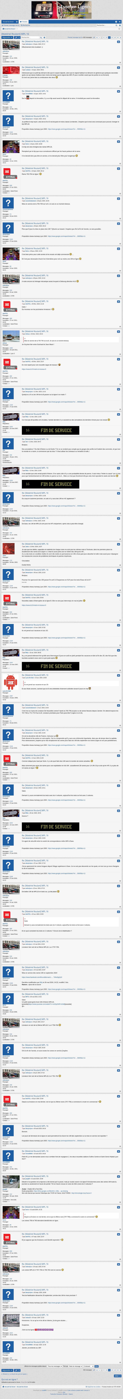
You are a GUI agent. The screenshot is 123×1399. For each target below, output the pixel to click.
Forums (24, 22)
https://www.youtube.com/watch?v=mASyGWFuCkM (46, 1004)
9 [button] (103, 37)
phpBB (44, 1390)
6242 (11, 426)
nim (4, 450)
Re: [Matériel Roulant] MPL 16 (35, 41)
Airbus (5, 343)
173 (11, 560)
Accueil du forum (8, 22)
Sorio (4, 154)
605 (11, 1010)
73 (10, 214)
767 (11, 1194)
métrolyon (6, 51)
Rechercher (26, 25)
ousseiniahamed (8, 209)
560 (11, 455)
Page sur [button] (94, 37)
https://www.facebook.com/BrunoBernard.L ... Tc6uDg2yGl (42, 977)
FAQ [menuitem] (117, 22)
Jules (4, 555)
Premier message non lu (11, 25)
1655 (11, 348)
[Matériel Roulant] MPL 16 (15, 33)
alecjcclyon (6, 127)
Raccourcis (17, 22)
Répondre (6, 37)
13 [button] (115, 37)
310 (11, 56)
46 (10, 159)
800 (11, 185)
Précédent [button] (97, 37)
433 (11, 107)
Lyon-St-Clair (7, 691)
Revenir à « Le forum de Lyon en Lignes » (15, 1374)
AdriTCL (5, 180)
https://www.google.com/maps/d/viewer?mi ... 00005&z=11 (66, 129)
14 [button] (117, 37)
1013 (11, 1333)
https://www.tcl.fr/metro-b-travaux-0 (34, 369)
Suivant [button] (120, 37)
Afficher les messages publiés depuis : (43, 1366)
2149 (11, 132)
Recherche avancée (119, 25)
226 (11, 80)
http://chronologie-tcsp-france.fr (82, 1193)
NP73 (4, 1005)
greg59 (5, 1189)
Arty (64, 1392)
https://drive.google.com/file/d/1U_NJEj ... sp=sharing (51, 1191)
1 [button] (99, 37)
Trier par (73, 1366)
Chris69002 (6, 102)
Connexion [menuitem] (120, 22)
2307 (11, 696)
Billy (4, 421)
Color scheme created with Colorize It (78, 1390)
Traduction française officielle (58, 1394)
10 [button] (106, 37)
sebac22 (5, 1328)
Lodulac (5, 75)
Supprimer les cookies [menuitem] (93, 1386)
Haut (120, 62)
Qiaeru (71, 1394)
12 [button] (112, 37)
